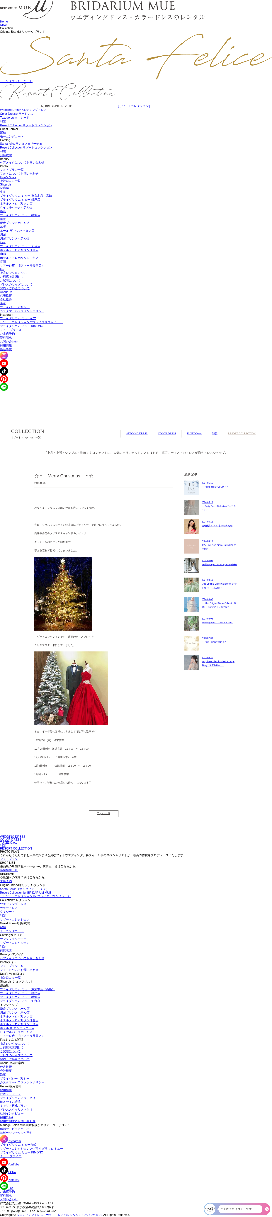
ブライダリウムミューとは (17, 1097)
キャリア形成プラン (13, 1105)
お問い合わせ (9, 341)
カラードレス (9, 907)
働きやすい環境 (10, 1101)
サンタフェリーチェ (13, 938)
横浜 (3, 211)
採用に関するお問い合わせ (17, 1121)
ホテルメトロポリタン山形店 (19, 257)
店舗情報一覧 (9, 870)
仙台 (3, 242)
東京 (3, 191)
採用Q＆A (6, 1117)
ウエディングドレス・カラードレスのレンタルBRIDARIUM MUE (59, 1214)
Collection (6, 28)
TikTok (8, 1172)
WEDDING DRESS (136, 433)
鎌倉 (3, 219)
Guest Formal (9, 129)
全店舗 (4, 188)
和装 (3, 121)
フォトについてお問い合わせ (19, 173)
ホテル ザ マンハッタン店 (17, 230)
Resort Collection (26, 125)
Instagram (6, 314)
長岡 (3, 261)
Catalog (5, 140)
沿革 (3, 303)
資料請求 (6, 337)
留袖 (3, 132)
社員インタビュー (12, 1113)
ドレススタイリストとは (16, 1109)
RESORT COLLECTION (242, 433)
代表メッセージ (10, 1094)
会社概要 (6, 299)
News (3, 24)
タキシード (7, 911)
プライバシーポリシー (15, 307)
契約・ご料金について (15, 288)
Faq (2, 269)
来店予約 (6, 881)
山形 (3, 254)
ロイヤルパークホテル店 (16, 207)
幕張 (3, 226)
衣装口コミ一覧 (10, 180)
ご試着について (10, 280)
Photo (4, 166)
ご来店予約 (7, 333)
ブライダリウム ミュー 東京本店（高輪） (27, 195)
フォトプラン (9, 859)
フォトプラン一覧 (12, 169)
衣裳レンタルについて (15, 272)
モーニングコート (12, 136)
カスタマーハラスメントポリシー (22, 311)
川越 (3, 234)
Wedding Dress (23, 109)
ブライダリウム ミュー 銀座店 (20, 199)
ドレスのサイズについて (16, 284)
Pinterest (9, 1180)
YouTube (9, 1164)
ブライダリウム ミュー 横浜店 (20, 215)
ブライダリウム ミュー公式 (18, 318)
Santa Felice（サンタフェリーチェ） (24, 889)
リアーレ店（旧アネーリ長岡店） (22, 265)
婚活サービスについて (15, 1129)
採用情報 (6, 345)
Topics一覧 (103, 813)
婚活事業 (6, 349)
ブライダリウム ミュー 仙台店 (20, 246)
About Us (6, 292)
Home (4, 21)
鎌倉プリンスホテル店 (15, 222)
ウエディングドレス (13, 903)
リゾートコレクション (15, 919)
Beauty (4, 159)
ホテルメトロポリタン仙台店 (19, 250)
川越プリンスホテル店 (15, 238)
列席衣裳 (6, 155)
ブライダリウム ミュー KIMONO (21, 326)
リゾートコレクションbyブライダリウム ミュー (31, 322)
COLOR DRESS (167, 433)
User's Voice (8, 177)
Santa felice (21, 143)
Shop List (6, 184)
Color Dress (16, 113)
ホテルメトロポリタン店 (16, 203)
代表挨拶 (6, 295)
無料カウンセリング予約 (16, 1132)
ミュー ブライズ (10, 329)
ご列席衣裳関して (12, 276)
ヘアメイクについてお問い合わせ (22, 162)
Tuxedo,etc (14, 117)
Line (6, 1188)
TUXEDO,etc (194, 433)
